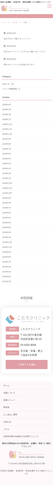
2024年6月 (6, 213)
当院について (9, 393)
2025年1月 (6, 178)
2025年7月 (6, 149)
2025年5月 (6, 159)
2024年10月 (7, 193)
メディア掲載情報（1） (11, 89)
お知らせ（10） (8, 84)
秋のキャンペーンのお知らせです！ (19, 64)
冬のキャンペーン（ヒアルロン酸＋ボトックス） (25, 51)
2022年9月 (6, 252)
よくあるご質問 (10, 414)
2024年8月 (6, 203)
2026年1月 (6, 119)
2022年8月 (6, 257)
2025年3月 (6, 168)
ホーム (3, 22)
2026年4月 (6, 104)
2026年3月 (6, 109)
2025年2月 (6, 173)
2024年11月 (7, 188)
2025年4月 (6, 164)
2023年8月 (6, 227)
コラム (6, 429)
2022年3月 (6, 281)
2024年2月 (6, 218)
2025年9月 (6, 139)
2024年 (15, 22)
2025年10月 (7, 134)
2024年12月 (7, 183)
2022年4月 (6, 276)
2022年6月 (6, 267)
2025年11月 (7, 129)
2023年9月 (6, 223)
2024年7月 (6, 208)
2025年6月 (6, 154)
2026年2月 (6, 114)
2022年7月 (6, 262)
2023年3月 (6, 237)
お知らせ (7, 422)
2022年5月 (6, 272)
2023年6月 (6, 232)
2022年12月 (7, 242)
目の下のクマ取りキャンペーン (17, 39)
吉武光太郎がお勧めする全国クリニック (21, 436)
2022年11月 (7, 247)
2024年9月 (6, 198)
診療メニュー (9, 400)
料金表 (6, 407)
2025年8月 (6, 144)
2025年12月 (7, 124)
